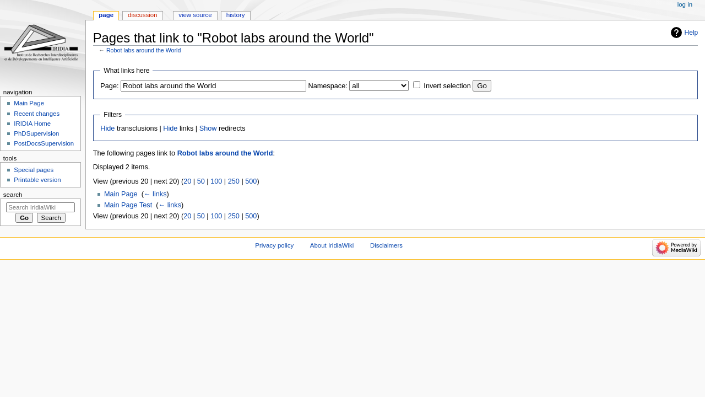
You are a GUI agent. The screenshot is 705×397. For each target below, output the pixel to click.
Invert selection (447, 86)
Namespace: (328, 86)
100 (216, 181)
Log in (684, 4)
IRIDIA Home (32, 123)
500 (251, 181)
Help (691, 32)
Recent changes (36, 113)
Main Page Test (128, 205)
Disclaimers (386, 245)
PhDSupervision (36, 133)
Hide (107, 128)
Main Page (121, 194)
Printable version (37, 179)
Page (106, 15)
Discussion (142, 15)
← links (155, 194)
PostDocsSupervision (44, 143)
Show (208, 128)
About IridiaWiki (332, 245)
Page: (109, 86)
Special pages (33, 170)
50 (201, 181)
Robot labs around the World (143, 50)
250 (234, 181)
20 (187, 181)
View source (195, 15)
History (235, 15)
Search (13, 194)
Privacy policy (274, 245)
